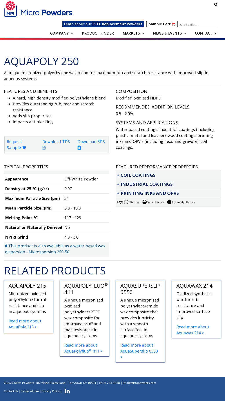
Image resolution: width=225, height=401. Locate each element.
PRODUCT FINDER (98, 33)
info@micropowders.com (139, 383)
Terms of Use (30, 391)
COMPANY (59, 33)
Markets (131, 33)
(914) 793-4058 (109, 383)
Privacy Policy (51, 391)
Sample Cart (162, 23)
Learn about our (103, 23)
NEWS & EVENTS (167, 33)
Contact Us (11, 391)
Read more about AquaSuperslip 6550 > (139, 351)
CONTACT (203, 33)
